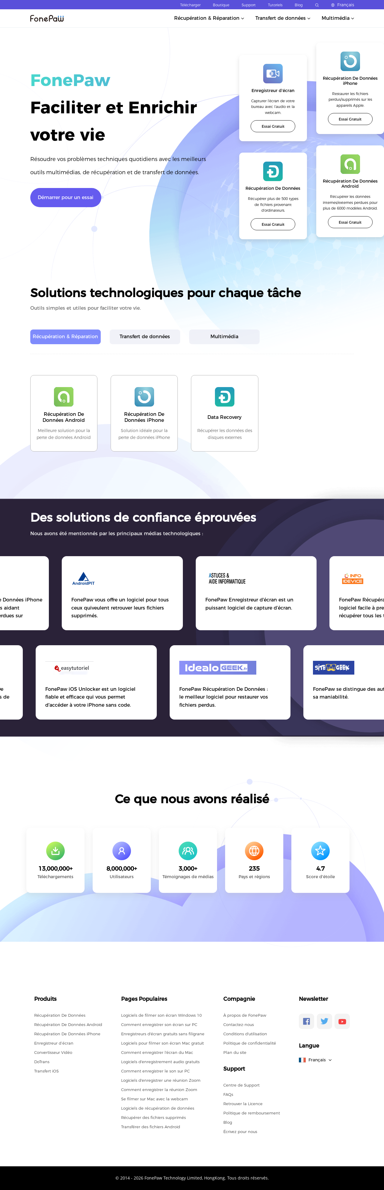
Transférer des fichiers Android (150, 1126)
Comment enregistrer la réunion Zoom (159, 1089)
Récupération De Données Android (68, 1024)
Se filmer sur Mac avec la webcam (154, 1098)
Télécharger (190, 5)
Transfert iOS (46, 1071)
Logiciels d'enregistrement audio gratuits (160, 1061)
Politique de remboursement (251, 1113)
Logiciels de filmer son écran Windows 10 (161, 1015)
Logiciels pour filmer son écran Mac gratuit (162, 1043)
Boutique (221, 5)
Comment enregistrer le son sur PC (155, 1071)
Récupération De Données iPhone (67, 1033)
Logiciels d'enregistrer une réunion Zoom (161, 1080)
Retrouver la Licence (243, 1103)
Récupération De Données (59, 1015)
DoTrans (41, 1061)
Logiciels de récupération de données (157, 1108)
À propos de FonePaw (244, 1015)
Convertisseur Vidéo (53, 1052)
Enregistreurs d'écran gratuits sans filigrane (162, 1033)
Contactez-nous (238, 1024)
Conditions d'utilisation (245, 1033)
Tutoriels (275, 5)
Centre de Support (241, 1085)
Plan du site (234, 1052)
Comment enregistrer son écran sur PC (159, 1024)
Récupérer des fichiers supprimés (153, 1117)
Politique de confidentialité (249, 1043)
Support (249, 5)
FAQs (228, 1094)
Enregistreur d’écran (53, 1043)
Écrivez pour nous (240, 1131)
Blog (299, 5)
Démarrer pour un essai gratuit (66, 201)
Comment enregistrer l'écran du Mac (157, 1052)
